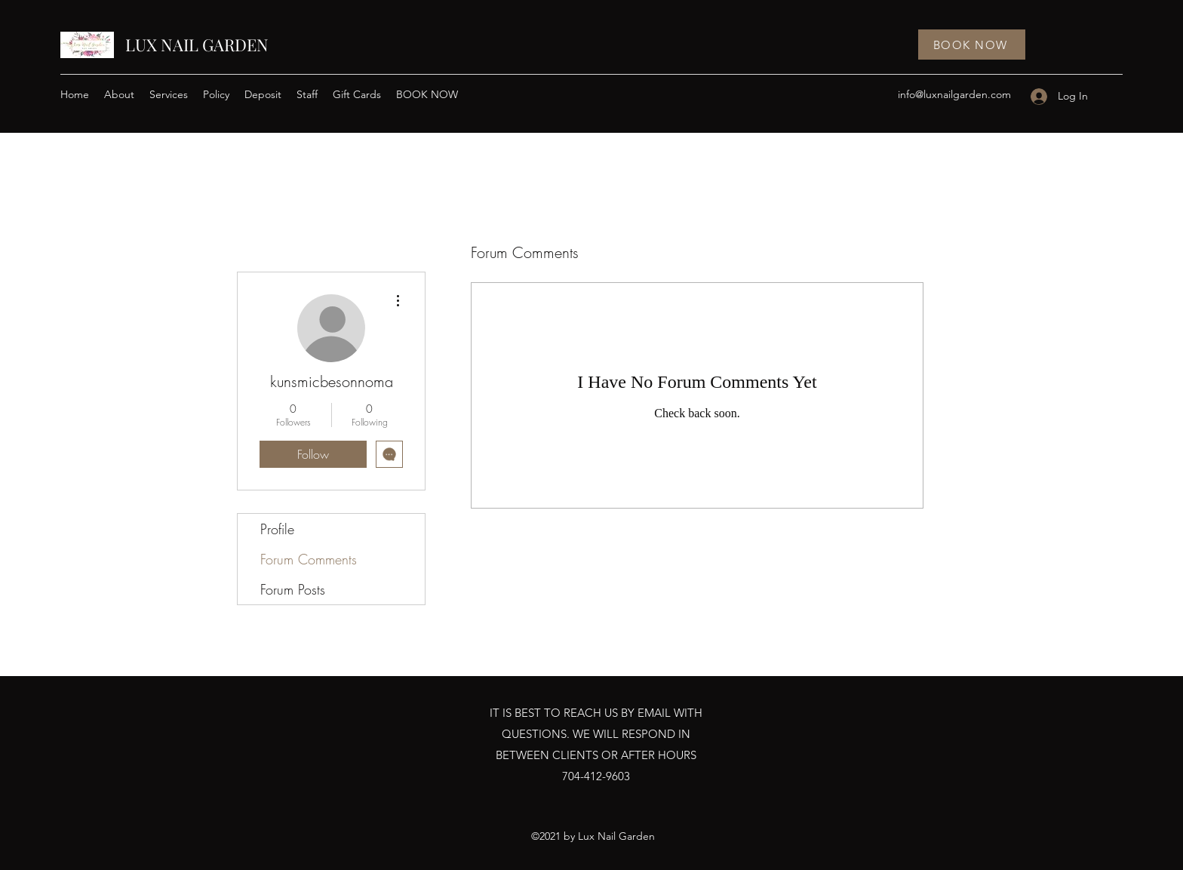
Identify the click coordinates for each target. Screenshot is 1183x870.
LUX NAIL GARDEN (197, 44)
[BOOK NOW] (971, 44)
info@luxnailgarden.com (954, 94)
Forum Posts (292, 589)
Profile (277, 529)
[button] (168, 94)
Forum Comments (308, 559)
